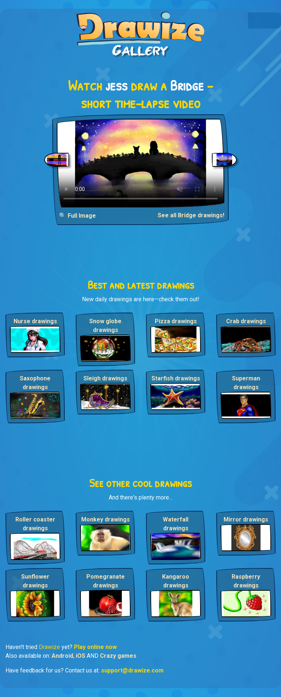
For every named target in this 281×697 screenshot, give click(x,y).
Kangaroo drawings (175, 581)
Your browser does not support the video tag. (140, 163)
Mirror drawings (246, 519)
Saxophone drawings (35, 383)
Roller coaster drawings (35, 524)
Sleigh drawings (105, 378)
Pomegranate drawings (105, 581)
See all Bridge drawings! (191, 215)
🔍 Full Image (77, 215)
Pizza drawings (176, 321)
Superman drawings (246, 383)
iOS (80, 655)
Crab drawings (246, 321)
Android (62, 655)
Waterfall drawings (175, 524)
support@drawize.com (132, 670)
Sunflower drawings (35, 581)
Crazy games (118, 655)
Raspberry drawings (246, 581)
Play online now (95, 646)
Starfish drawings (175, 378)
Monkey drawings (105, 519)
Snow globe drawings (105, 325)
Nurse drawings (35, 321)
